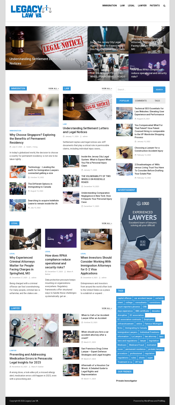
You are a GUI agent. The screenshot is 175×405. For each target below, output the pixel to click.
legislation (154, 340)
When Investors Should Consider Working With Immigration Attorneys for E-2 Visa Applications (96, 265)
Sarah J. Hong (31, 147)
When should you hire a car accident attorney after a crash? (95, 335)
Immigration (109, 5)
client (120, 302)
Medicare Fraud (136, 345)
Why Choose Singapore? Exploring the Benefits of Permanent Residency (32, 138)
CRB (145, 306)
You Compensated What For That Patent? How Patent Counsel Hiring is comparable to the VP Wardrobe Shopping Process (149, 131)
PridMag (161, 401)
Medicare (122, 345)
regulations (123, 357)
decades (156, 311)
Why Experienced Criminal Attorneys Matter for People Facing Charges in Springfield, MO (147, 44)
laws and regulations (127, 340)
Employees (149, 319)
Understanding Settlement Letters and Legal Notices (42, 61)
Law (122, 5)
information (123, 336)
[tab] (124, 101)
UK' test (138, 362)
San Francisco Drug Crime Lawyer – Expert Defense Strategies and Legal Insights (96, 351)
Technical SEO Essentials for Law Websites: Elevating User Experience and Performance (149, 111)
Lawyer (142, 5)
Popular (124, 101)
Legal (131, 5)
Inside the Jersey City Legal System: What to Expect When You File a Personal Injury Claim (107, 45)
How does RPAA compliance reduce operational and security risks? (149, 73)
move (120, 349)
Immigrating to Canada (136, 328)
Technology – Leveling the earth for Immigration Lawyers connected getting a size (43, 170)
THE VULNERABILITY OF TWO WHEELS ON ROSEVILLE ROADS (107, 75)
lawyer (143, 340)
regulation (149, 353)
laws (161, 336)
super (150, 357)
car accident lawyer (143, 298)
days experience (125, 311)
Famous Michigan (153, 323)
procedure (122, 353)
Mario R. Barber (37, 367)
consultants (141, 302)
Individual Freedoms (149, 332)
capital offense (124, 298)
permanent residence (135, 349)
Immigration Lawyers (127, 332)
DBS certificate (142, 311)
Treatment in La (125, 362)
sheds (142, 357)
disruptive (122, 315)
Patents (155, 5)
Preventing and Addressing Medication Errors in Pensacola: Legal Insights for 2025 (31, 358)
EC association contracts (129, 319)
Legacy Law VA (31, 401)
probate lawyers (155, 349)
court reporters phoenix (129, 306)
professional (136, 353)
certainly (159, 298)
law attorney (150, 336)
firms (120, 328)
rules (133, 357)
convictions (154, 302)
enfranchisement (126, 323)
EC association (137, 315)
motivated (151, 345)
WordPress (149, 401)
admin (85, 136)
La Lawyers (137, 336)
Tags (157, 101)
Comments (141, 101)
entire (139, 323)
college (129, 302)
